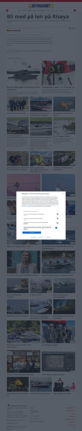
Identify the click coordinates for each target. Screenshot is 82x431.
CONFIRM (31, 232)
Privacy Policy (48, 237)
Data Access (40, 237)
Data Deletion (33, 237)
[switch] (57, 214)
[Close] (63, 194)
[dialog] (41, 215)
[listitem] (41, 211)
